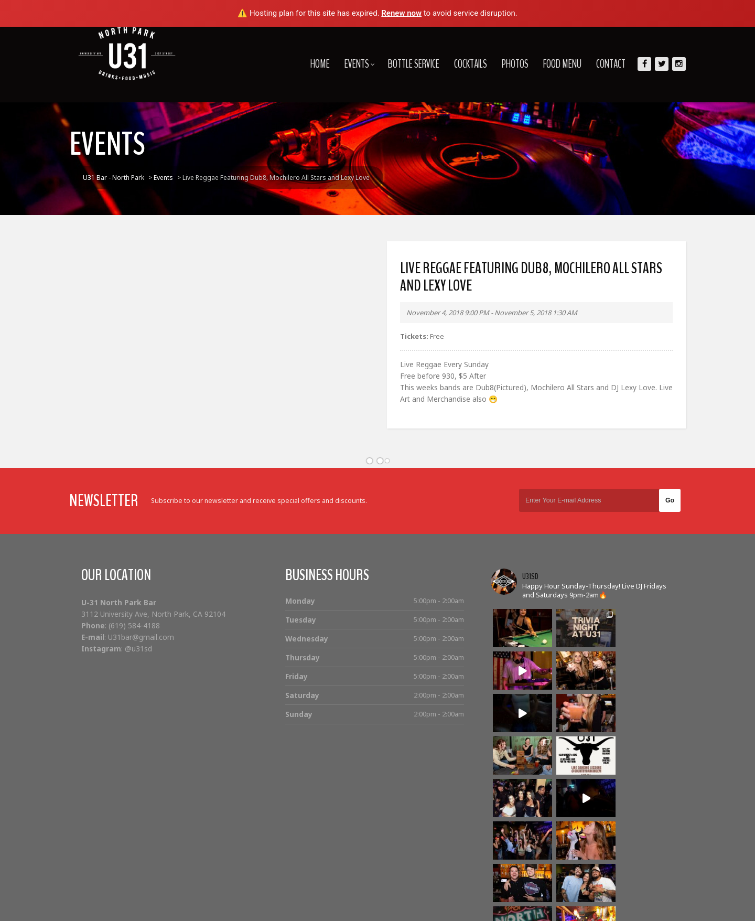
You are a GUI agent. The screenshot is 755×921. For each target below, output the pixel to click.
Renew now (401, 13)
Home (310, 64)
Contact (601, 64)
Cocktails (461, 64)
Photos (505, 64)
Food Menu (553, 64)
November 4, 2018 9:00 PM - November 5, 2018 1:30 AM (491, 312)
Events (350, 64)
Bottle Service (404, 64)
